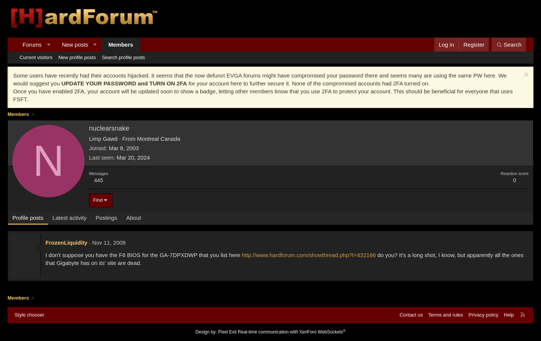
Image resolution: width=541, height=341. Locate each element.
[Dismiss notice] (525, 75)
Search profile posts (123, 57)
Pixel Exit (227, 332)
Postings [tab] (106, 218)
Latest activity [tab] (70, 218)
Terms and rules (445, 315)
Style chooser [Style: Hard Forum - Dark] (29, 315)
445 (98, 180)
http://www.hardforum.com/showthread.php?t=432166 (309, 255)
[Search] (509, 45)
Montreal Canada (158, 138)
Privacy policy (483, 315)
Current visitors (36, 57)
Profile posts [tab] (28, 218)
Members (121, 44)
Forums (32, 44)
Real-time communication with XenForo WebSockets (292, 332)
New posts (75, 44)
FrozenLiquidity (66, 242)
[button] (48, 45)
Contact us (411, 315)
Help (509, 315)
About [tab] (133, 218)
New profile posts (77, 57)
